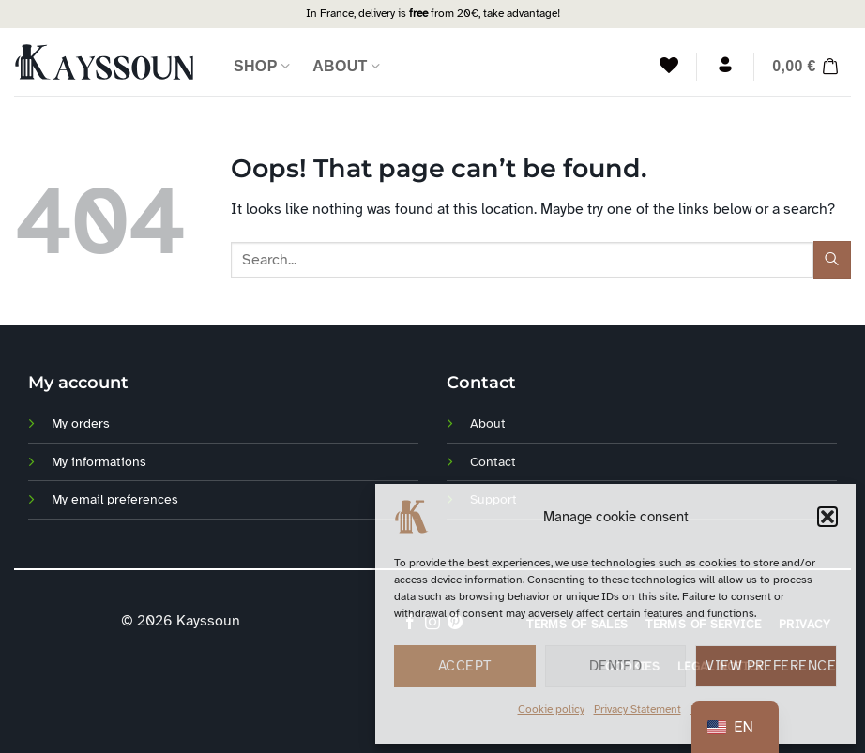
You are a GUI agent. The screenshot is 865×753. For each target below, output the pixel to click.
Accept (465, 665)
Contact (493, 461)
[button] (827, 516)
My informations (99, 461)
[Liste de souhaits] (669, 64)
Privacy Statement (637, 708)
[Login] (725, 64)
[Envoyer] (832, 259)
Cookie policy (551, 708)
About (346, 66)
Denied (616, 665)
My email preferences (115, 498)
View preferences (771, 665)
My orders (81, 422)
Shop (262, 66)
